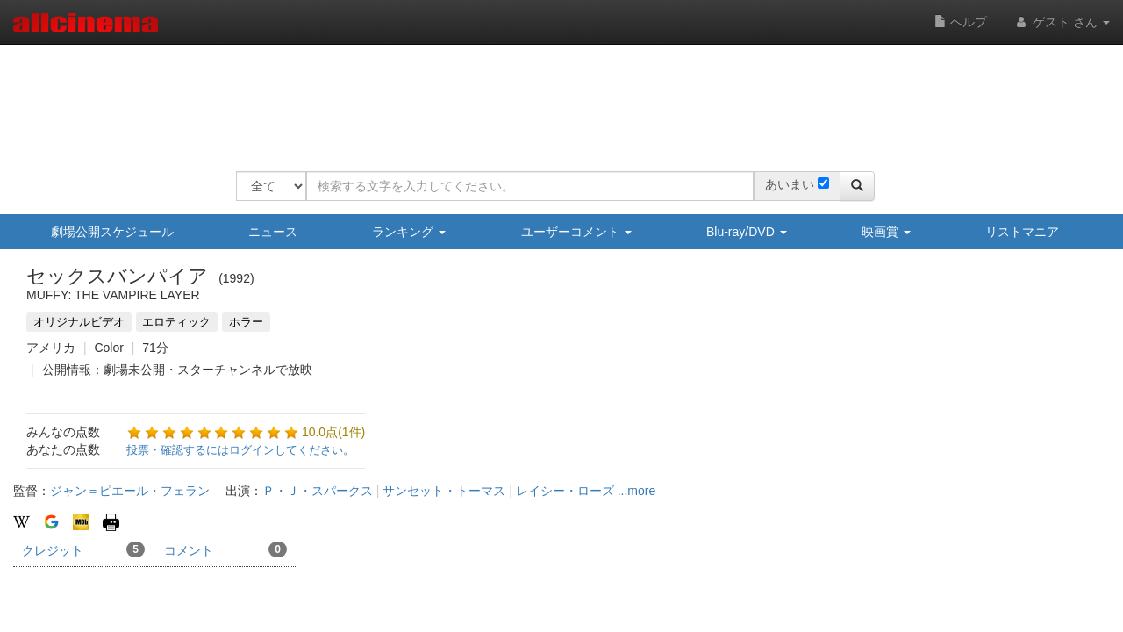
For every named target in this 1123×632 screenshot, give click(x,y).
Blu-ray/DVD (746, 232)
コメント (225, 549)
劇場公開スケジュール (112, 232)
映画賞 (886, 232)
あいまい (789, 184)
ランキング (409, 232)
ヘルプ (960, 22)
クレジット (83, 549)
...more (637, 491)
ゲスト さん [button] (1061, 22)
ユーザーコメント (576, 232)
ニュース (272, 232)
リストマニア (1022, 232)
